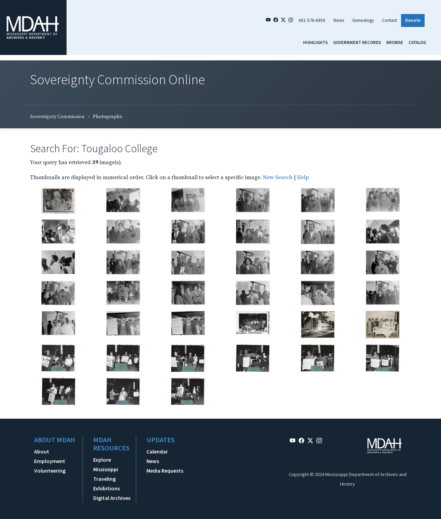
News (338, 20)
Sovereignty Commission (57, 117)
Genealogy (363, 20)
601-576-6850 (312, 20)
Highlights (315, 42)
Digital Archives (111, 497)
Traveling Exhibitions (106, 483)
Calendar (157, 451)
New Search (278, 177)
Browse (394, 42)
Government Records (357, 42)
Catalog (417, 42)
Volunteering (50, 470)
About (41, 451)
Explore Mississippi (105, 464)
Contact (389, 20)
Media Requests (164, 470)
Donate (413, 20)
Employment (49, 461)
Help (303, 177)
